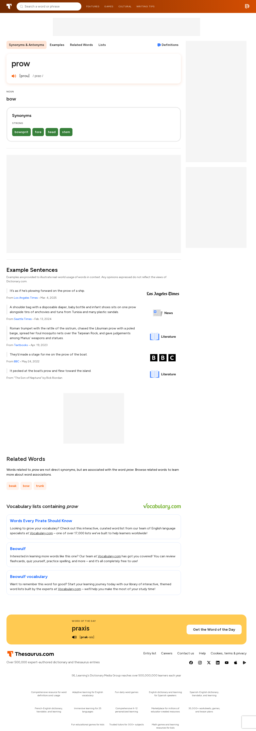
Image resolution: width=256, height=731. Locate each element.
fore (38, 132)
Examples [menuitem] (57, 45)
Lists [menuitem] (102, 45)
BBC (16, 361)
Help (202, 653)
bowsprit (21, 132)
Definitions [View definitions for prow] (170, 45)
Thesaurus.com (9, 6)
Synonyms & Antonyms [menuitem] (26, 45)
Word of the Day (84, 621)
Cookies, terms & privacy (228, 653)
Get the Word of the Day (214, 629)
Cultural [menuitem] (125, 6)
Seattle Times (23, 319)
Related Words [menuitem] (81, 45)
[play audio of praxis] (74, 637)
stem (66, 132)
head (52, 132)
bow (26, 486)
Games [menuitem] (109, 6)
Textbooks (21, 345)
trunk (40, 486)
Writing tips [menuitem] (145, 6)
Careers (166, 653)
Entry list (149, 653)
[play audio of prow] (13, 76)
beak (12, 486)
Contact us (185, 653)
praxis (80, 628)
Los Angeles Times (26, 297)
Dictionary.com (247, 6)
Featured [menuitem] (92, 6)
